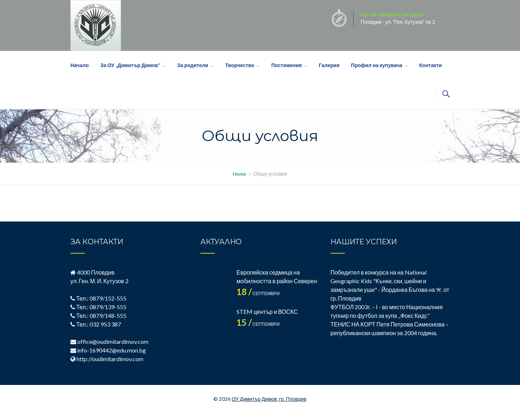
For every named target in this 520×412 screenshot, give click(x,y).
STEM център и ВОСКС (267, 311)
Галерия (329, 65)
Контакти (430, 65)
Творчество (240, 65)
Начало (79, 65)
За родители (192, 65)
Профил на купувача (376, 65)
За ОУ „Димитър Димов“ (130, 65)
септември (258, 293)
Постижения (286, 65)
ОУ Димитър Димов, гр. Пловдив (268, 399)
